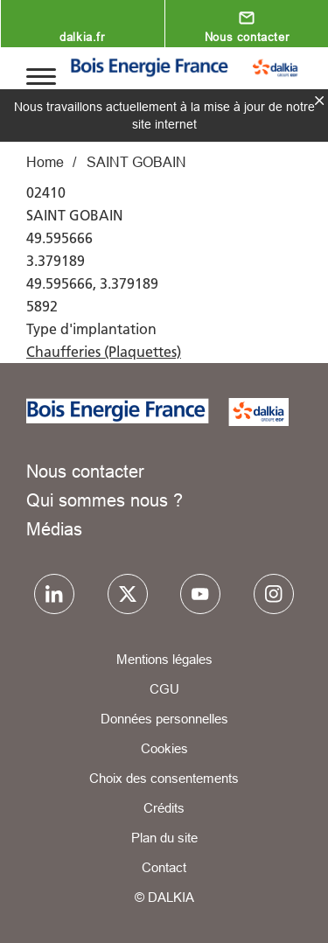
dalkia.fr (81, 37)
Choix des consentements (164, 778)
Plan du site (164, 837)
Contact (164, 867)
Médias (54, 529)
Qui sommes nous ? (104, 500)
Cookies (164, 748)
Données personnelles (164, 718)
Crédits (164, 807)
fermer (319, 100)
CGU (164, 688)
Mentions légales (164, 659)
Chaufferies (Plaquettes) (103, 351)
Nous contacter (247, 37)
